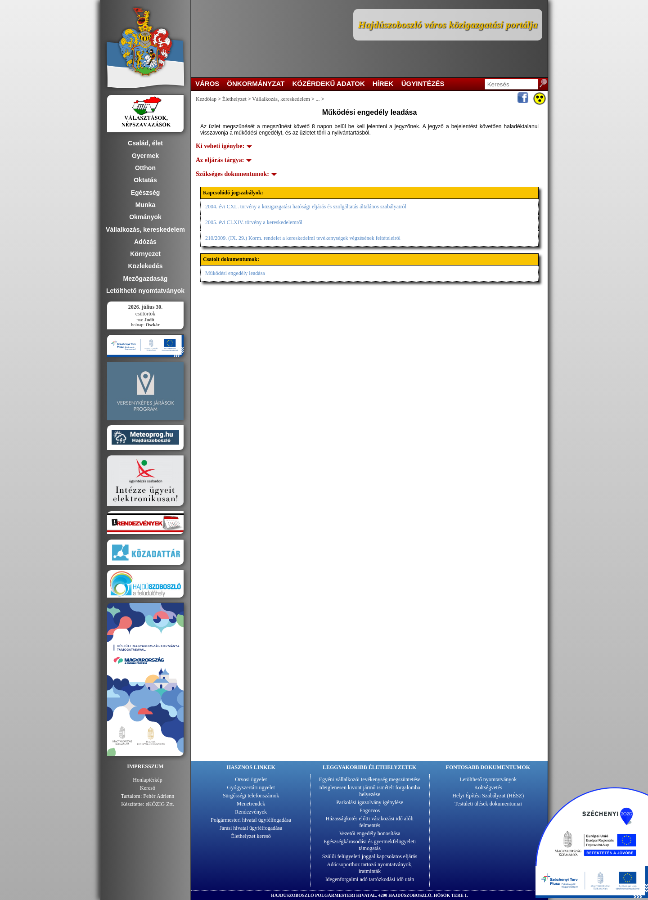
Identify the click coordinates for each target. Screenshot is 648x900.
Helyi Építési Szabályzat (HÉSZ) (488, 795)
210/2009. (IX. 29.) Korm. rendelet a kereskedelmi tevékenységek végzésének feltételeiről (302, 238)
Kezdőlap (206, 99)
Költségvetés (488, 787)
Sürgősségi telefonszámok (251, 795)
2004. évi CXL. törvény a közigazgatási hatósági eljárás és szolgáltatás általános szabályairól (305, 206)
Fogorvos (370, 810)
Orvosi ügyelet (251, 779)
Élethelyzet (234, 99)
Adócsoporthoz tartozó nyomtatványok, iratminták (369, 867)
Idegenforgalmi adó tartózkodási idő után (369, 879)
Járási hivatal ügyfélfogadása (251, 828)
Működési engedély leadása (235, 273)
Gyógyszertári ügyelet (251, 787)
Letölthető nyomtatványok (488, 779)
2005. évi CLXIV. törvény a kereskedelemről (253, 222)
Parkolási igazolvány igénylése (369, 802)
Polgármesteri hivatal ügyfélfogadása (251, 820)
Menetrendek (251, 804)
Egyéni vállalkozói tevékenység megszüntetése (370, 779)
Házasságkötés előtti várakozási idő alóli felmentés (370, 821)
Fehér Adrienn (158, 796)
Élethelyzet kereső (251, 836)
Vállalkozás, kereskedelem (281, 99)
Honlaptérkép (147, 780)
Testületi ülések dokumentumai (488, 804)
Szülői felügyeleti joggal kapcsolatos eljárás (369, 856)
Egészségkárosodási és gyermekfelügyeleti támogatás (370, 844)
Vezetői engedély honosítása (369, 833)
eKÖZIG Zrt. (160, 804)
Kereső (147, 788)
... (318, 99)
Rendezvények (251, 812)
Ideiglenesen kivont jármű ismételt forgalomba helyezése (369, 790)
